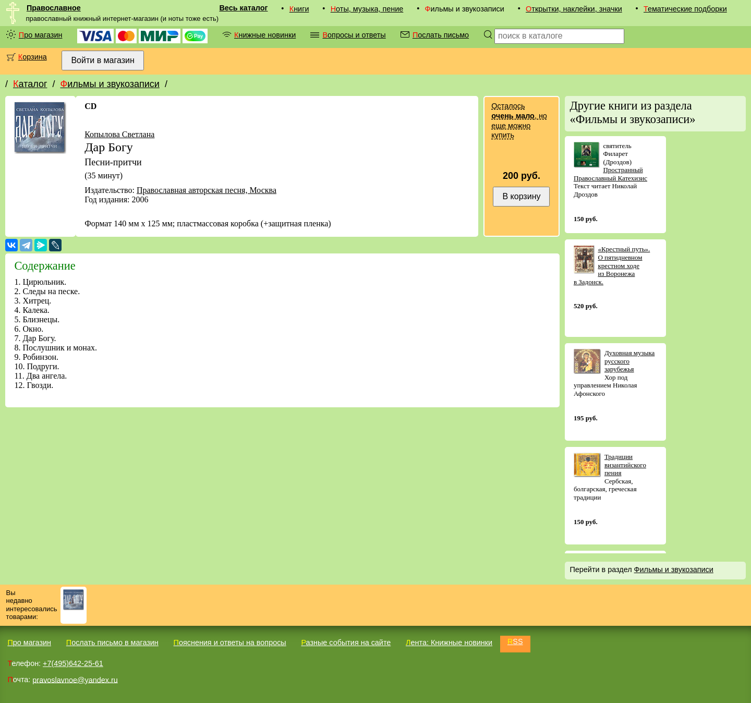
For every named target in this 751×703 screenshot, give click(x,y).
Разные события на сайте (346, 642)
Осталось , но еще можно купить (519, 120)
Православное (54, 8)
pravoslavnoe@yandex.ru (74, 679)
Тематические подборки (685, 9)
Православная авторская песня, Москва (206, 190)
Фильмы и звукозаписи (109, 84)
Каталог (30, 84)
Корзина (32, 57)
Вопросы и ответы (353, 35)
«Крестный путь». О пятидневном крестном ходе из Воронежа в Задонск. (612, 265)
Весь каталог (243, 8)
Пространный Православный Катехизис (610, 174)
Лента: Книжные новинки (449, 642)
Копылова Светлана (119, 134)
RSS (515, 641)
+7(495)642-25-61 (73, 663)
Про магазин (41, 35)
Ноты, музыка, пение (367, 9)
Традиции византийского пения (625, 465)
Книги (299, 9)
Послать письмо (441, 35)
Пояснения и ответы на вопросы (230, 642)
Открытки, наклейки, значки (574, 9)
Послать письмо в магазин (112, 642)
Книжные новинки (265, 35)
